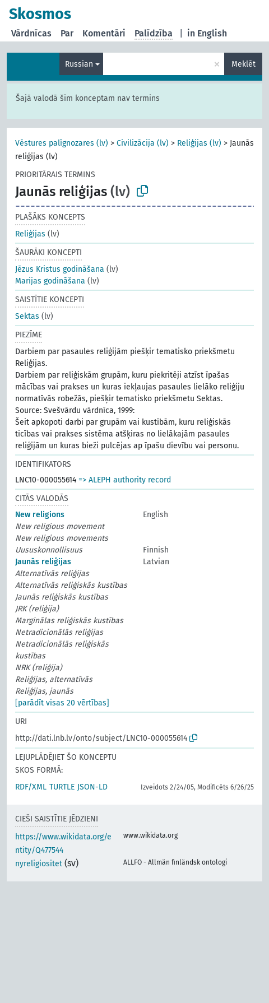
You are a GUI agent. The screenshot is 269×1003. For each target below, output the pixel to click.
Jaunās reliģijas (43, 561)
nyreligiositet (38, 864)
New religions (39, 514)
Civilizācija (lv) (143, 143)
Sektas (27, 316)
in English (207, 33)
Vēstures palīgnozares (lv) (61, 143)
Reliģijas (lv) (199, 143)
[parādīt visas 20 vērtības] (62, 703)
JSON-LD (92, 787)
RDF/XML (31, 787)
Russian (79, 64)
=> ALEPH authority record (124, 480)
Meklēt (243, 64)
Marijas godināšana (50, 281)
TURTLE (62, 787)
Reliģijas (30, 234)
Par (67, 33)
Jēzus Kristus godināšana (59, 269)
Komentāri (104, 33)
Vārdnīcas (31, 33)
